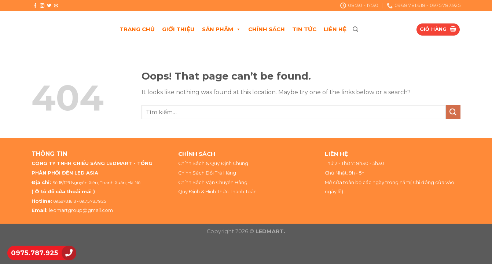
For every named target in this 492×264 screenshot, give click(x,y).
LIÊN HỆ (335, 29)
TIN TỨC (304, 29)
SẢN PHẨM (221, 29)
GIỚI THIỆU (178, 29)
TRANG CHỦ (137, 29)
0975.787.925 (34, 253)
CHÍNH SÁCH (266, 29)
